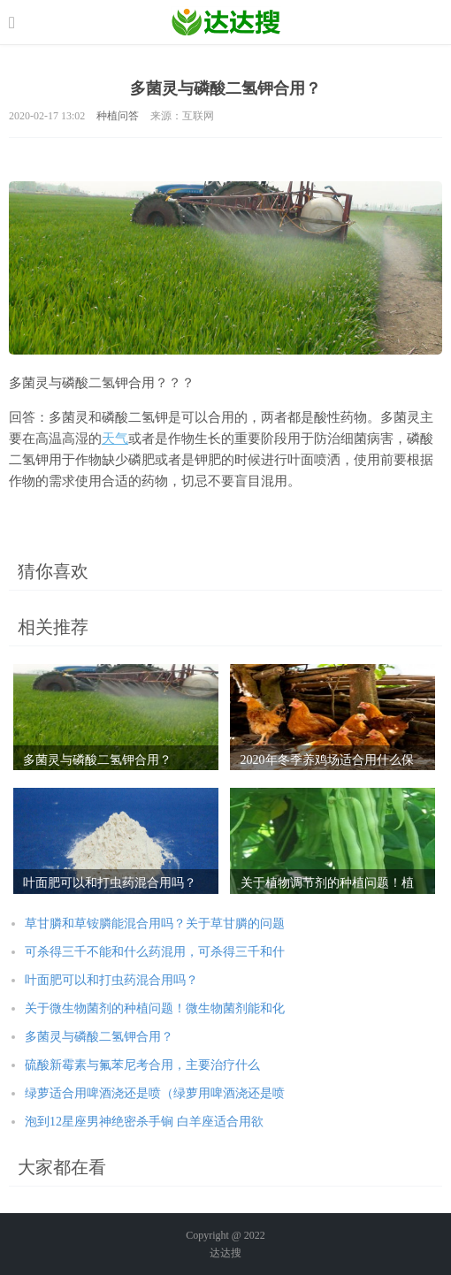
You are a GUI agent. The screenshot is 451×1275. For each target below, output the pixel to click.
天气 (115, 438)
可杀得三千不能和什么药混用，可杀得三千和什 (155, 951)
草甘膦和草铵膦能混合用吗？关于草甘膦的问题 (155, 923)
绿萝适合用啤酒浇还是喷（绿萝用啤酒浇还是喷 (155, 1093)
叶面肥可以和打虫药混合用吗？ (111, 980)
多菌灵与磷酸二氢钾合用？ (99, 1036)
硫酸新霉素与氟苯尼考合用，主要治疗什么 (142, 1065)
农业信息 (226, 22)
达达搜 (225, 1253)
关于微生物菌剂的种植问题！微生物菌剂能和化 (155, 1008)
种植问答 (117, 116)
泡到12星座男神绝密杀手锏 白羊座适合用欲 (144, 1121)
